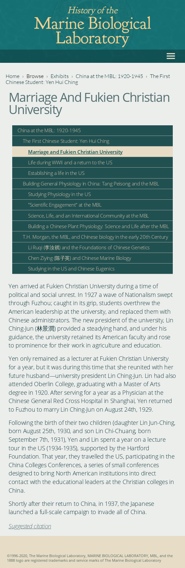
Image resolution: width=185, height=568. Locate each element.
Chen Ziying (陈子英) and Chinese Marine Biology (79, 258)
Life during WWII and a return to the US (70, 162)
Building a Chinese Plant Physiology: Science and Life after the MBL (98, 226)
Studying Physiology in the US (59, 194)
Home (12, 76)
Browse (35, 76)
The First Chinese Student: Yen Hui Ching (66, 141)
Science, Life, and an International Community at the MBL (88, 215)
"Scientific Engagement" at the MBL (65, 204)
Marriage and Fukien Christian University (75, 151)
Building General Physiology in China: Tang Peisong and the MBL (91, 183)
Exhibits (60, 76)
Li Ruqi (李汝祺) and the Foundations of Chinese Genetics (89, 247)
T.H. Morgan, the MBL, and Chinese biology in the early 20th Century (95, 236)
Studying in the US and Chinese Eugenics (71, 268)
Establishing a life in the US (56, 173)
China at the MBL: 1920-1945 (109, 76)
